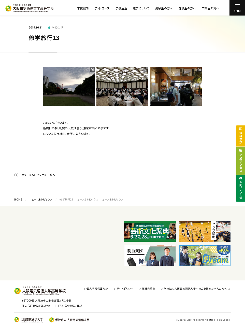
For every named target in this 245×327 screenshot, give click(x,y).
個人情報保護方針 (97, 288)
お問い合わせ (241, 189)
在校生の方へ (187, 8)
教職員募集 (148, 288)
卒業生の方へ (210, 8)
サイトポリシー (125, 288)
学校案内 (83, 8)
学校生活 (121, 8)
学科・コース (102, 8)
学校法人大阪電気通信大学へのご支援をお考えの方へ (195, 288)
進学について (141, 8)
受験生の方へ (164, 8)
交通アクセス (241, 162)
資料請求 (241, 137)
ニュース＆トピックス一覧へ (34, 175)
